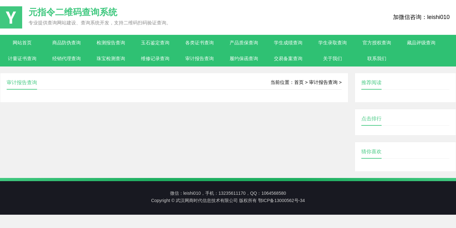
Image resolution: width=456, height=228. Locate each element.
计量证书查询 (22, 58)
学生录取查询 (332, 42)
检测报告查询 (111, 42)
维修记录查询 (155, 58)
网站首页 (22, 42)
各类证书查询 (199, 42)
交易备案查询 (288, 58)
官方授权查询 (377, 42)
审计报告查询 (199, 58)
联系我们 (376, 58)
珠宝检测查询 (111, 58)
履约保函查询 (244, 58)
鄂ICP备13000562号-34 (281, 200)
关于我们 (332, 58)
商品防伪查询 (66, 42)
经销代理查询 (66, 58)
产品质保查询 (244, 42)
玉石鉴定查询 (155, 42)
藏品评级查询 (421, 42)
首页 (299, 82)
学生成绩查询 (288, 42)
